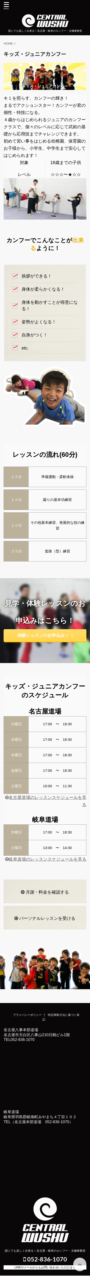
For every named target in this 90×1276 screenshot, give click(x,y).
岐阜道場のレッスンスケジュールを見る (45, 859)
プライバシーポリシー (27, 1015)
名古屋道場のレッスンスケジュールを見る (45, 801)
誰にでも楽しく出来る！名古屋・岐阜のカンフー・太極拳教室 (45, 1250)
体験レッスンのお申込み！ (45, 635)
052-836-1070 (45, 1259)
